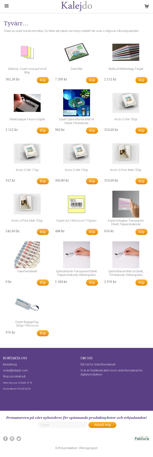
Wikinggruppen (88, 448)
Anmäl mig (102, 425)
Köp (43, 80)
